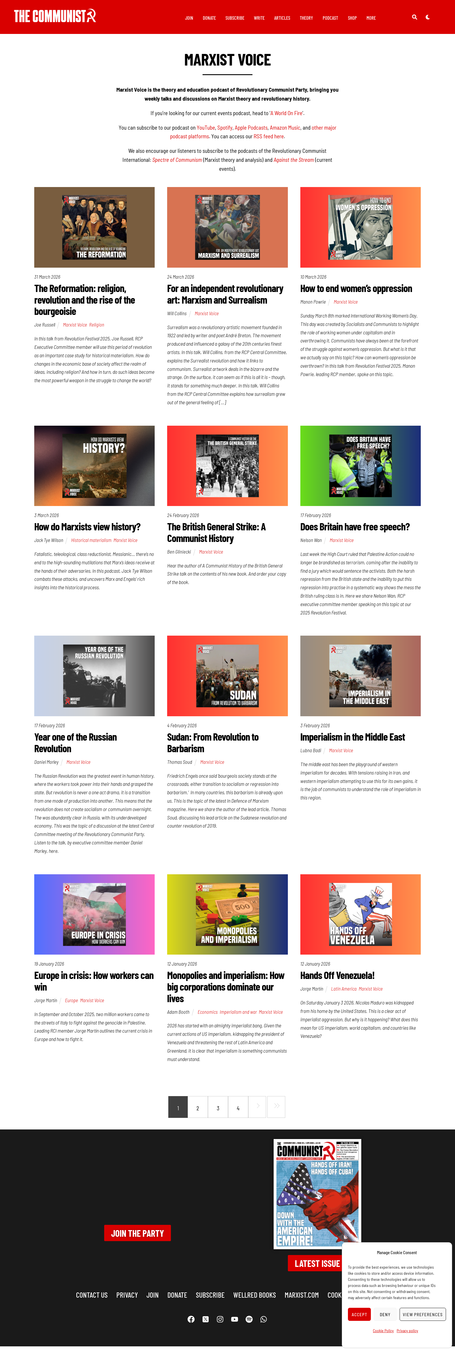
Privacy (127, 1299)
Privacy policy (407, 1330)
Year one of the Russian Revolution (75, 747)
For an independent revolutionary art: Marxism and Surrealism (225, 297)
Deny (385, 1314)
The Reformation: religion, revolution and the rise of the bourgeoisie (84, 302)
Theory (306, 18)
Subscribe (234, 18)
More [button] (371, 18)
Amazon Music (285, 130)
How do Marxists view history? (87, 530)
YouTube (206, 130)
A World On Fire (286, 116)
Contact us (92, 1299)
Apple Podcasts (251, 130)
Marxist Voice (75, 328)
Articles (282, 18)
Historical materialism (91, 544)
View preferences (423, 1314)
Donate (209, 18)
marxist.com (302, 1299)
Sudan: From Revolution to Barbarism (213, 747)
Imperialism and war (238, 1016)
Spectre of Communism (177, 162)
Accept (359, 1314)
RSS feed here (269, 139)
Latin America (344, 993)
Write (259, 18)
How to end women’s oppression (356, 291)
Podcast (330, 18)
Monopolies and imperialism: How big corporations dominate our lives (225, 991)
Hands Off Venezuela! (337, 979)
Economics (208, 1016)
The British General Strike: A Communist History (216, 536)
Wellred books (254, 1299)
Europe (71, 1005)
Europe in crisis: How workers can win (94, 985)
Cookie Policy (383, 1330)
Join (189, 18)
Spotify (224, 130)
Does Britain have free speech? (355, 530)
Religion (96, 328)
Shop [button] (352, 18)
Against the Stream (294, 162)
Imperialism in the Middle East (352, 741)
